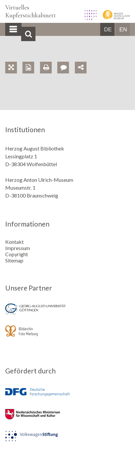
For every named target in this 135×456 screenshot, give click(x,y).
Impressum (17, 248)
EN (123, 29)
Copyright (16, 254)
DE (108, 29)
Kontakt (14, 242)
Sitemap (14, 260)
